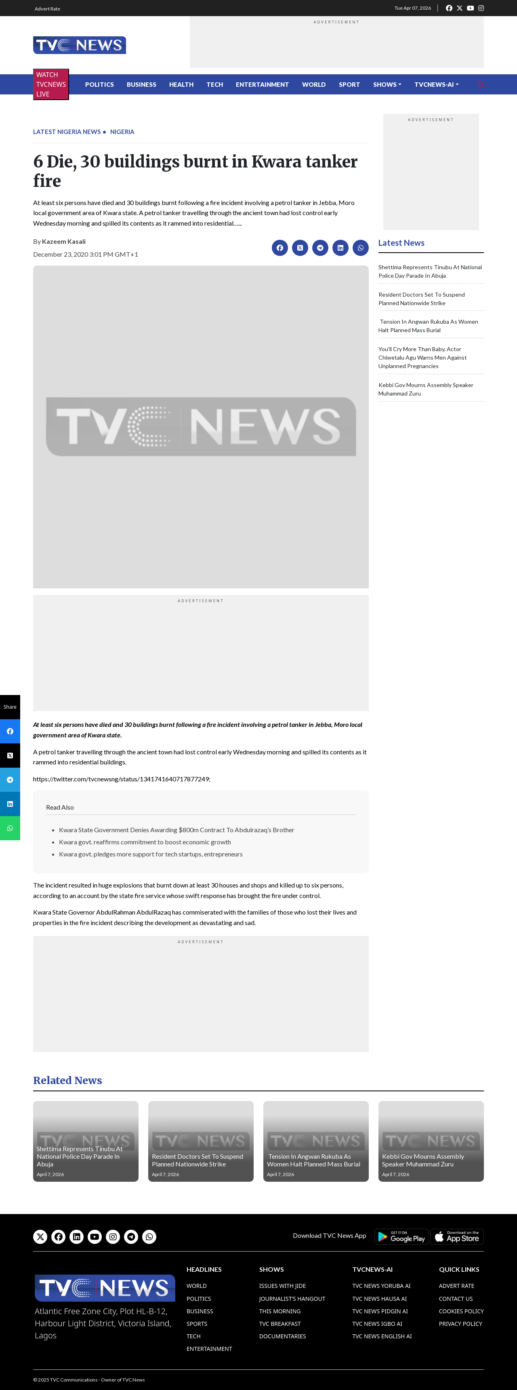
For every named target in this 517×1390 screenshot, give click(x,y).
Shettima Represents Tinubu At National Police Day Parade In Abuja (80, 1156)
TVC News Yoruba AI (381, 1286)
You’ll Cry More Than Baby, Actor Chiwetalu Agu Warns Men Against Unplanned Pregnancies (422, 357)
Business (141, 84)
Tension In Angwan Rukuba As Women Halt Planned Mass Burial (313, 1160)
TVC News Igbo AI (377, 1323)
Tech (214, 84)
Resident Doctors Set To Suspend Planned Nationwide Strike (197, 1160)
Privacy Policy (460, 1323)
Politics (99, 84)
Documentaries (282, 1336)
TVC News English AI (382, 1336)
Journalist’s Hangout (292, 1298)
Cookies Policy (461, 1311)
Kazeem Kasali (64, 241)
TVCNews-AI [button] (434, 84)
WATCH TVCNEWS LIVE (51, 84)
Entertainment (262, 84)
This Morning (280, 1311)
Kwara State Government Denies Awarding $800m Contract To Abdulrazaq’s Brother (176, 829)
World (314, 84)
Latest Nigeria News (67, 131)
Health (181, 84)
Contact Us (456, 1298)
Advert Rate (47, 9)
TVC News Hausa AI (379, 1298)
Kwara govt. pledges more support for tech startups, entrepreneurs (151, 854)
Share (10, 706)
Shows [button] (385, 84)
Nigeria (122, 131)
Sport (349, 84)
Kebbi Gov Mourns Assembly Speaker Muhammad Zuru (423, 1160)
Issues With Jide (282, 1286)
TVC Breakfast (280, 1323)
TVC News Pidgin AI (380, 1311)
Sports (197, 1323)
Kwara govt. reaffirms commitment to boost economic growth (145, 842)
